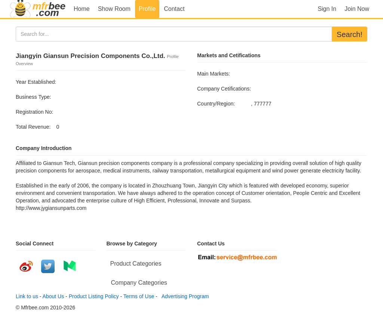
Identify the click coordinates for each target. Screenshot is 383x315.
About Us (53, 296)
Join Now (356, 9)
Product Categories (136, 263)
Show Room (114, 9)
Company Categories (139, 282)
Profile (147, 9)
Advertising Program (184, 296)
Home (82, 9)
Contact (174, 9)
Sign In (327, 9)
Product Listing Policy (94, 296)
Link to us (27, 296)
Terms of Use (138, 296)
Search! (349, 34)
